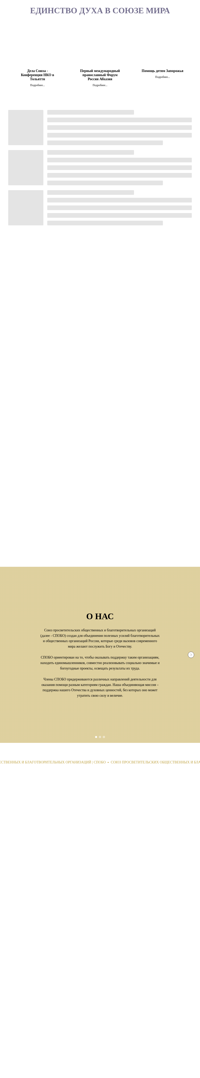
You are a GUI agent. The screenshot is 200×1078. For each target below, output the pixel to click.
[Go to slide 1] (96, 737)
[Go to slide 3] (104, 737)
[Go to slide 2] (100, 737)
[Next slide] (191, 655)
